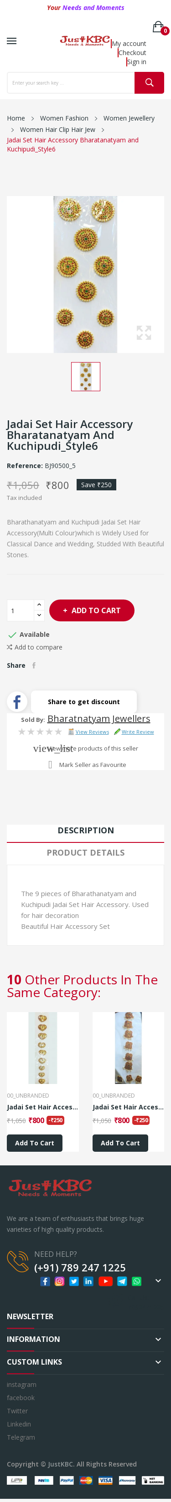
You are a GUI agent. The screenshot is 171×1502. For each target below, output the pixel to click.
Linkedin (19, 1424)
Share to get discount (84, 701)
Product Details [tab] (85, 852)
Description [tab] (85, 830)
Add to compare (34, 647)
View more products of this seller (92, 748)
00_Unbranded (28, 1096)
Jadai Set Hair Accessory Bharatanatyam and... (43, 1107)
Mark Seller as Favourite (92, 765)
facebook (21, 1397)
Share (34, 665)
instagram (21, 1384)
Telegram (21, 1437)
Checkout (132, 52)
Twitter (17, 1410)
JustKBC (60, 1464)
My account (129, 43)
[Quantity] (20, 610)
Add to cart (95, 610)
